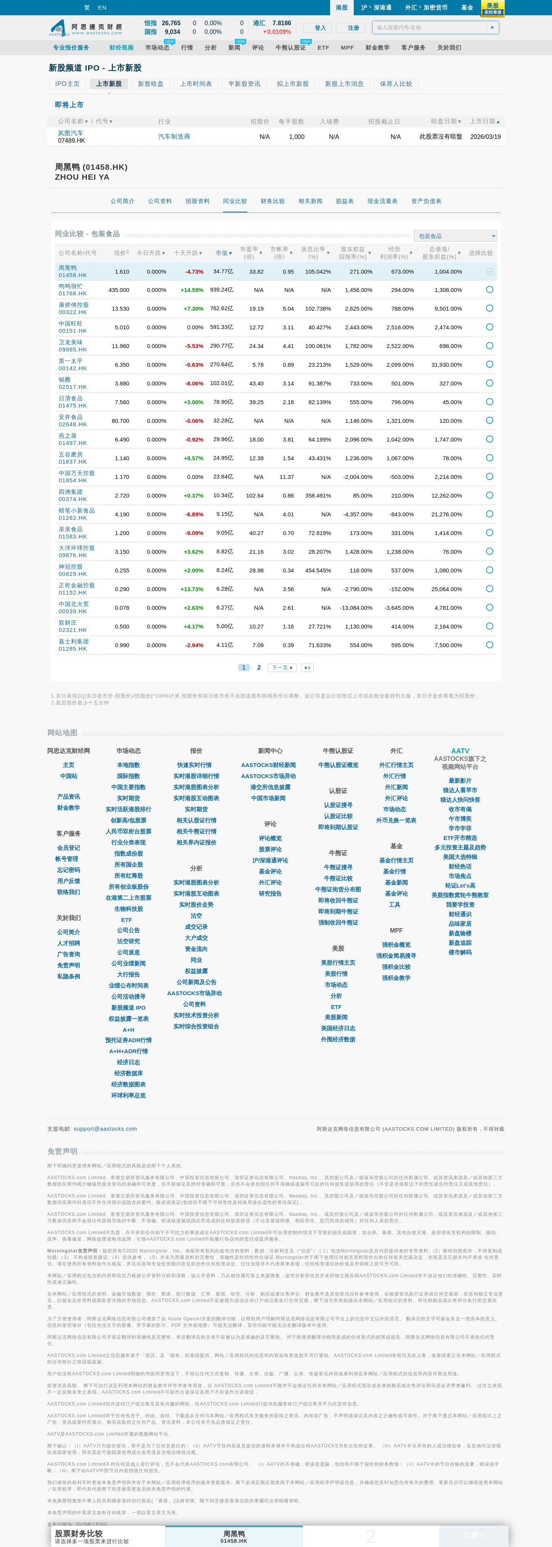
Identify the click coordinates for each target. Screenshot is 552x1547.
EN (102, 7)
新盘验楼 (460, 933)
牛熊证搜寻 (338, 867)
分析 (338, 996)
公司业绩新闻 (128, 963)
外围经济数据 (338, 1039)
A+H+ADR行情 (128, 1051)
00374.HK (73, 499)
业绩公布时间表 (129, 985)
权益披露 (196, 971)
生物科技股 (128, 909)
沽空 (196, 915)
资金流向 (196, 949)
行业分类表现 (128, 842)
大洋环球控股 (77, 548)
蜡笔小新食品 (77, 510)
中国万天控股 (77, 473)
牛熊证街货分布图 (338, 889)
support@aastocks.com (106, 1129)
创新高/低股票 (128, 820)
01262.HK (73, 517)
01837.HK (73, 461)
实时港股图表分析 (196, 787)
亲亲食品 (71, 529)
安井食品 (71, 417)
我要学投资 (460, 904)
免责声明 (68, 965)
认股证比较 (338, 816)
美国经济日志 (338, 1028)
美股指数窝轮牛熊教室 (460, 895)
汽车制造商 (174, 136)
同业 (196, 960)
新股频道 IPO (128, 1007)
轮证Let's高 (460, 885)
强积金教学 (396, 978)
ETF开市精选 (460, 838)
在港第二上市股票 (128, 897)
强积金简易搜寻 (396, 955)
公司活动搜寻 (128, 996)
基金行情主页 (396, 860)
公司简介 (68, 932)
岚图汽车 (71, 133)
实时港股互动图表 (196, 798)
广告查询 (68, 954)
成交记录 (196, 926)
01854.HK (73, 480)
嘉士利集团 (74, 641)
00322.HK (73, 312)
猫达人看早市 (460, 790)
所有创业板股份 (129, 886)
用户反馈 (68, 881)
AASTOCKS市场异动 (196, 993)
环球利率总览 (128, 1095)
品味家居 (460, 923)
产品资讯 (68, 796)
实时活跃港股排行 (128, 809)
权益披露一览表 (129, 1018)
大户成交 (196, 938)
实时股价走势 (196, 904)
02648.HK (73, 424)
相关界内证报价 (197, 842)
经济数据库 (128, 1073)
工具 (396, 904)
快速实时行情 (196, 765)
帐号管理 (68, 859)
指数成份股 (128, 853)
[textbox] (436, 27)
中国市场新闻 (270, 798)
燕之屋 (68, 435)
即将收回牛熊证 (338, 900)
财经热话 (460, 866)
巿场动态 (396, 809)
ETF (128, 920)
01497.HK (73, 443)
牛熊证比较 (338, 878)
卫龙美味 (71, 342)
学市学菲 (460, 828)
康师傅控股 (74, 304)
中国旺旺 (71, 323)
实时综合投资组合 (196, 1026)
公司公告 (128, 930)
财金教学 (68, 807)
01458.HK (73, 275)
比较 (474, 1535)
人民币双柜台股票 (128, 831)
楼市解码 (460, 952)
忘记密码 (68, 870)
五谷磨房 (71, 454)
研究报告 (270, 893)
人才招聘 (68, 943)
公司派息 (128, 952)
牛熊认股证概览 (338, 765)
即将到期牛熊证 (338, 911)
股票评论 (270, 849)
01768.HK (73, 293)
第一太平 (71, 361)
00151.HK (73, 330)
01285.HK (73, 648)
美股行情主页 (338, 962)
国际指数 (128, 776)
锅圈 (65, 379)
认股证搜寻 (338, 805)
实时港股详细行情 (196, 776)
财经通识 (460, 914)
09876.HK (73, 555)
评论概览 (270, 838)
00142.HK (73, 368)
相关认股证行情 (197, 820)
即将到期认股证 (338, 827)
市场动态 (338, 984)
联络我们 (68, 892)
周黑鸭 (68, 267)
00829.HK (73, 573)
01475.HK (73, 405)
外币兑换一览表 (396, 820)
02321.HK (73, 630)
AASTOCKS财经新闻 (270, 765)
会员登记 (68, 847)
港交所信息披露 (270, 787)
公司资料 (196, 1004)
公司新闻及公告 (197, 982)
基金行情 (396, 871)
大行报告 (128, 974)
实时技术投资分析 (196, 1015)
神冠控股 (71, 566)
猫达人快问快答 (460, 799)
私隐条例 (68, 976)
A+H (128, 1029)
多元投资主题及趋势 (460, 847)
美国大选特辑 (460, 857)
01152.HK (73, 592)
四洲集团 (71, 491)
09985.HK (73, 349)
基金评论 (270, 871)
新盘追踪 (460, 942)
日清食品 (71, 398)
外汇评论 (270, 882)
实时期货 (128, 798)
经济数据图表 (128, 1084)
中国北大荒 (74, 604)
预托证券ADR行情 (128, 1040)
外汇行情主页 (396, 765)
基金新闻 (396, 882)
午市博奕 (460, 818)
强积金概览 (396, 944)
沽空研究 (128, 941)
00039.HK (73, 611)
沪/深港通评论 (270, 860)
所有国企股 (128, 864)
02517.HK (73, 387)
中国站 (68, 776)
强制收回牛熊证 (338, 922)
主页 (68, 765)
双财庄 (68, 622)
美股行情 (338, 973)
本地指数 (128, 765)
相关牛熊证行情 (197, 831)
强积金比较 (396, 967)
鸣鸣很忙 (71, 286)
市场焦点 (460, 876)
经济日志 (128, 1062)
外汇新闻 (396, 787)
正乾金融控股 (77, 585)
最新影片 (460, 780)
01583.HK (73, 536)
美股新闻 (338, 1017)
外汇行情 (396, 776)
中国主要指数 (128, 787)
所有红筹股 (128, 875)
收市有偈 (460, 809)
